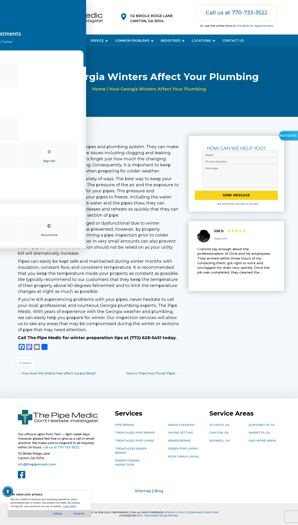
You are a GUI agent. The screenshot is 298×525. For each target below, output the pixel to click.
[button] (287, 136)
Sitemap (143, 491)
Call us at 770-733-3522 (61, 447)
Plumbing (25, 363)
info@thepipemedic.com (37, 464)
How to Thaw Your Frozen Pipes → (152, 373)
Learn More (69, 506)
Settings (57, 513)
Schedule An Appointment (254, 26)
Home (98, 89)
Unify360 (172, 515)
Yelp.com (220, 238)
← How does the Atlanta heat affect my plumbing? (57, 373)
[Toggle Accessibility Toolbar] (8, 492)
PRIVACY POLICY (176, 512)
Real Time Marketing (150, 515)
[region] (49, 503)
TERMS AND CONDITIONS (203, 512)
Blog (158, 491)
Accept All (78, 513)
